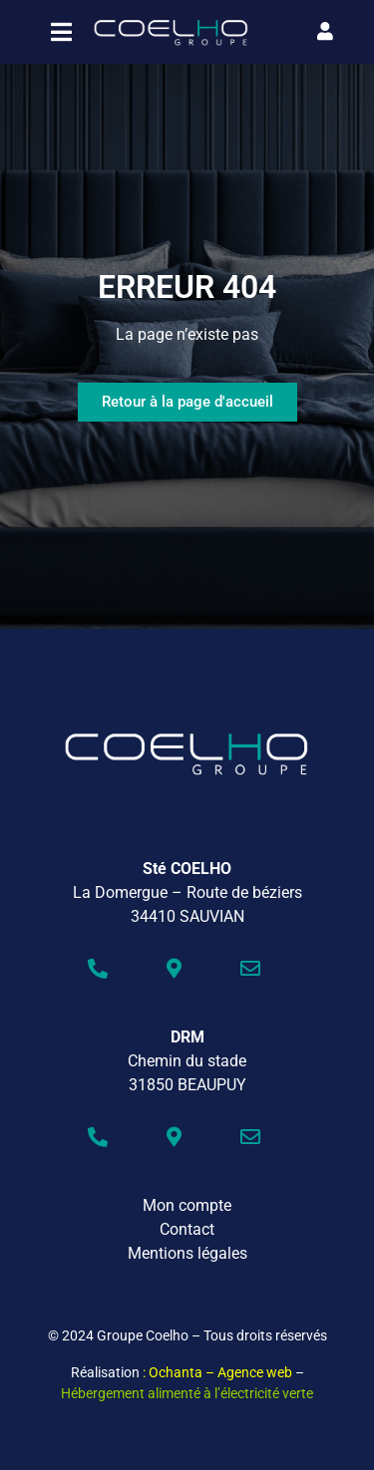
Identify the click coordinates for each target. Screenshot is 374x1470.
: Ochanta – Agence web (217, 1372)
